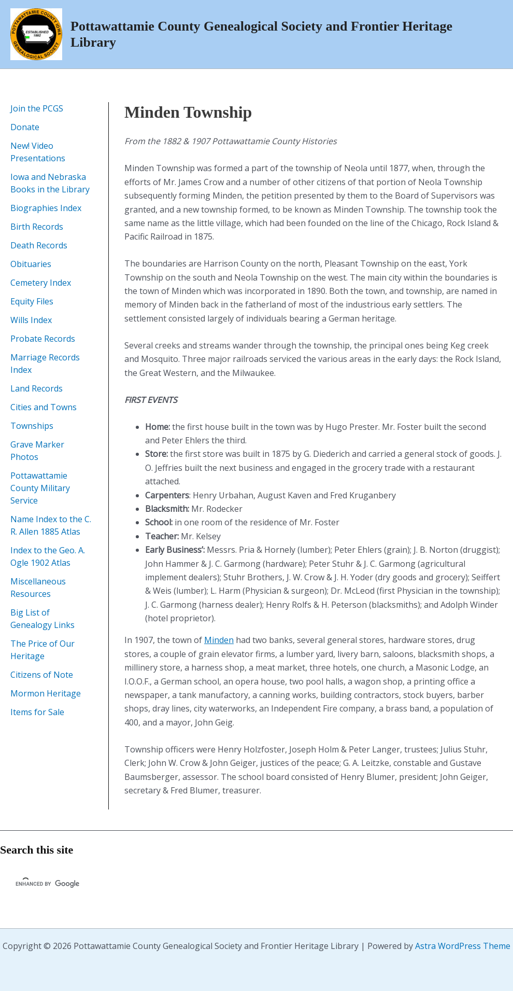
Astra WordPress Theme (462, 946)
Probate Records (42, 338)
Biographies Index (45, 208)
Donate (24, 127)
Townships (31, 425)
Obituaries (30, 264)
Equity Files (31, 301)
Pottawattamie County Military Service (40, 488)
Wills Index (31, 320)
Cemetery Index (40, 282)
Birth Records (36, 226)
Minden (219, 640)
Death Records (38, 245)
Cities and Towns (43, 407)
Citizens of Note (41, 674)
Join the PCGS (36, 108)
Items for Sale (37, 712)
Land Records (36, 388)
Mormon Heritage (45, 693)
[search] (109, 884)
